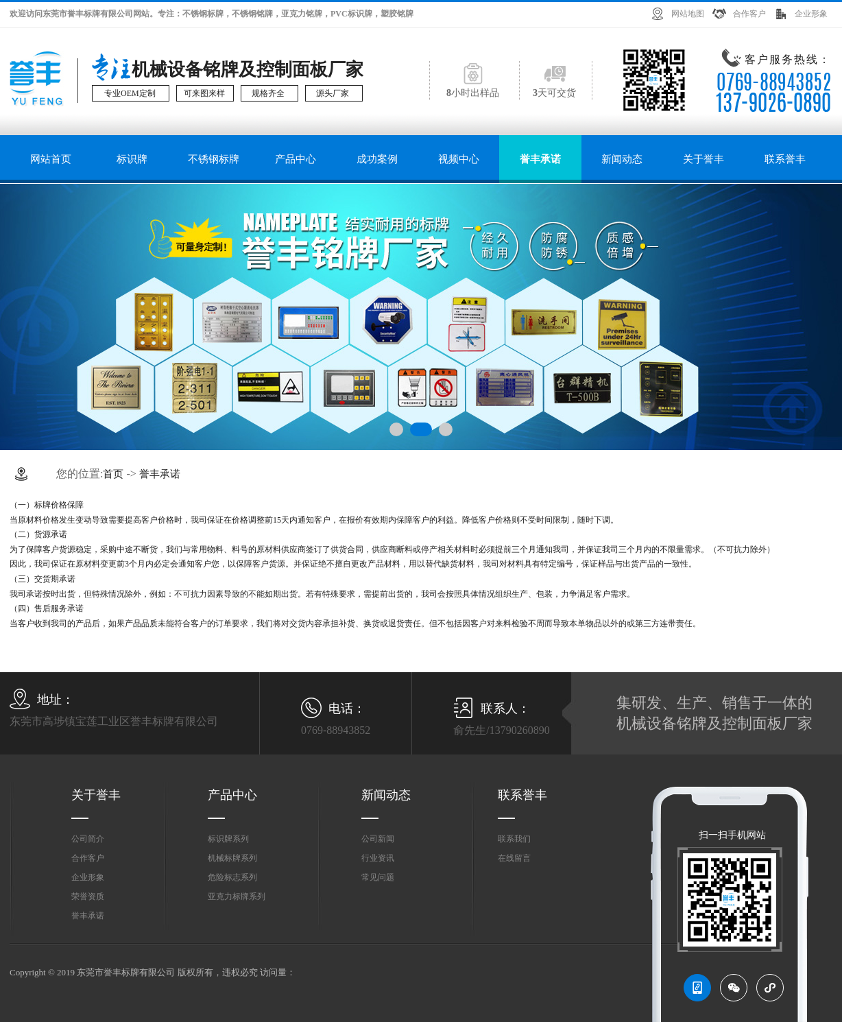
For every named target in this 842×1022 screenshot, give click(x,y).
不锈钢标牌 (213, 159)
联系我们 (514, 839)
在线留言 (514, 858)
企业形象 (811, 14)
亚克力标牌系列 (236, 896)
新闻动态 (621, 159)
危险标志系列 (232, 877)
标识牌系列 (228, 839)
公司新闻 (377, 839)
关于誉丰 (703, 159)
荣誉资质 (87, 896)
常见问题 (377, 877)
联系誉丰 (785, 159)
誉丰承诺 (540, 159)
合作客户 (749, 14)
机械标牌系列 (232, 858)
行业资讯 (377, 858)
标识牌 (132, 159)
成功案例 (377, 159)
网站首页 (50, 159)
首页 (113, 473)
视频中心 (458, 159)
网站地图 (687, 14)
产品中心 (295, 159)
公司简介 (87, 839)
